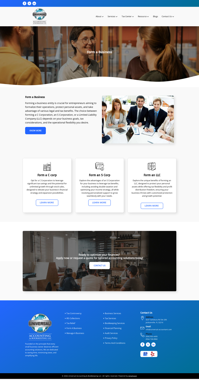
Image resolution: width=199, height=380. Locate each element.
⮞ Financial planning (112, 329)
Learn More (47, 202)
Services (113, 16)
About (100, 16)
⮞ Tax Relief (70, 324)
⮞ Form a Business (73, 329)
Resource (143, 16)
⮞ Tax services (109, 319)
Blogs (155, 16)
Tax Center (128, 16)
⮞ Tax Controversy (73, 314)
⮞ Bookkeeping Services (114, 324)
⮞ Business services (112, 314)
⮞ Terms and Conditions (114, 344)
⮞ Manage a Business (74, 334)
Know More (36, 131)
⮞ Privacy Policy (110, 339)
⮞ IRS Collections (72, 319)
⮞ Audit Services (110, 334)
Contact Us (168, 16)
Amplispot (132, 377)
